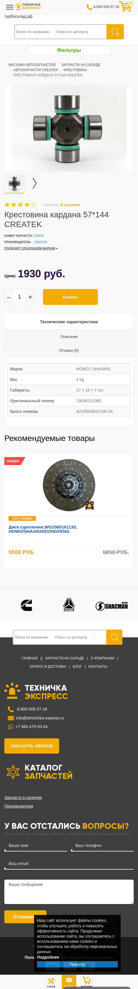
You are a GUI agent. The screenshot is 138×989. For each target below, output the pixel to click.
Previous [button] (124, 438)
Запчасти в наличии (23, 797)
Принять (77, 964)
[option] (69, 128)
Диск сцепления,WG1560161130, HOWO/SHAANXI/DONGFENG (43, 529)
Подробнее (48, 957)
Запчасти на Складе (80, 65)
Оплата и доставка (47, 667)
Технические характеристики (69, 322)
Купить (70, 297)
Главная (30, 658)
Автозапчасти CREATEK (36, 70)
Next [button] (131, 438)
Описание (69, 336)
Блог (77, 667)
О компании (102, 658)
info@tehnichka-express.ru (40, 718)
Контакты (98, 667)
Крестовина (75, 70)
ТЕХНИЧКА (46, 691)
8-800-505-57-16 (31, 709)
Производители (18, 806)
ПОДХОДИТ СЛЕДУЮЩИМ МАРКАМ (29, 248)
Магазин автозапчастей (32, 65)
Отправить (25, 916)
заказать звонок (32, 745)
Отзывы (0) (69, 350)
